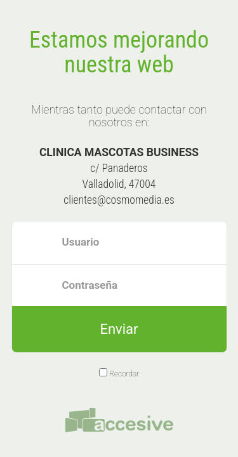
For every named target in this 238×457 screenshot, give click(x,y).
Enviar (119, 329)
